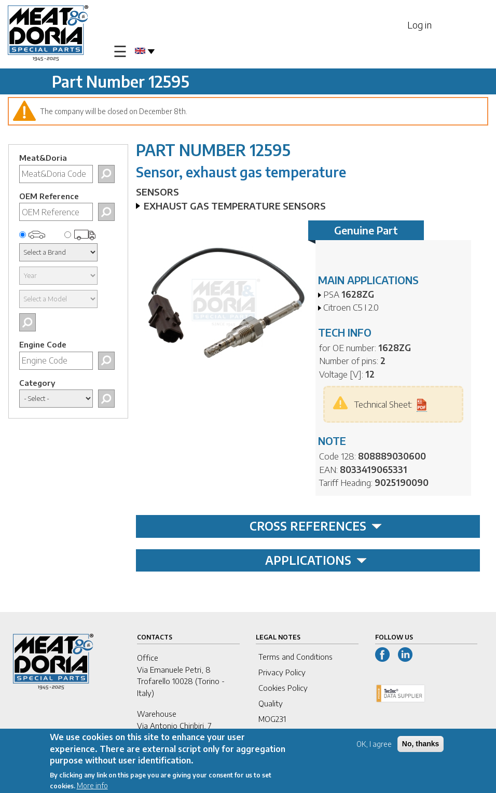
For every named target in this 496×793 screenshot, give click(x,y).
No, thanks (420, 746)
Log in (419, 25)
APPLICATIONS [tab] (316, 560)
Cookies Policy (283, 687)
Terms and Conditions (295, 656)
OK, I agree (374, 746)
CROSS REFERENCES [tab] (316, 526)
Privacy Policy (282, 672)
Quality (270, 703)
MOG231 (272, 719)
